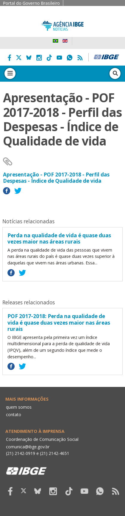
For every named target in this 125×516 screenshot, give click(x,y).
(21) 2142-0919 (20, 453)
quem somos (19, 407)
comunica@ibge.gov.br (28, 447)
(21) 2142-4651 (54, 453)
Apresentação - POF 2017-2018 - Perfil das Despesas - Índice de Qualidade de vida (56, 178)
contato (13, 414)
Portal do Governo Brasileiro (31, 3)
